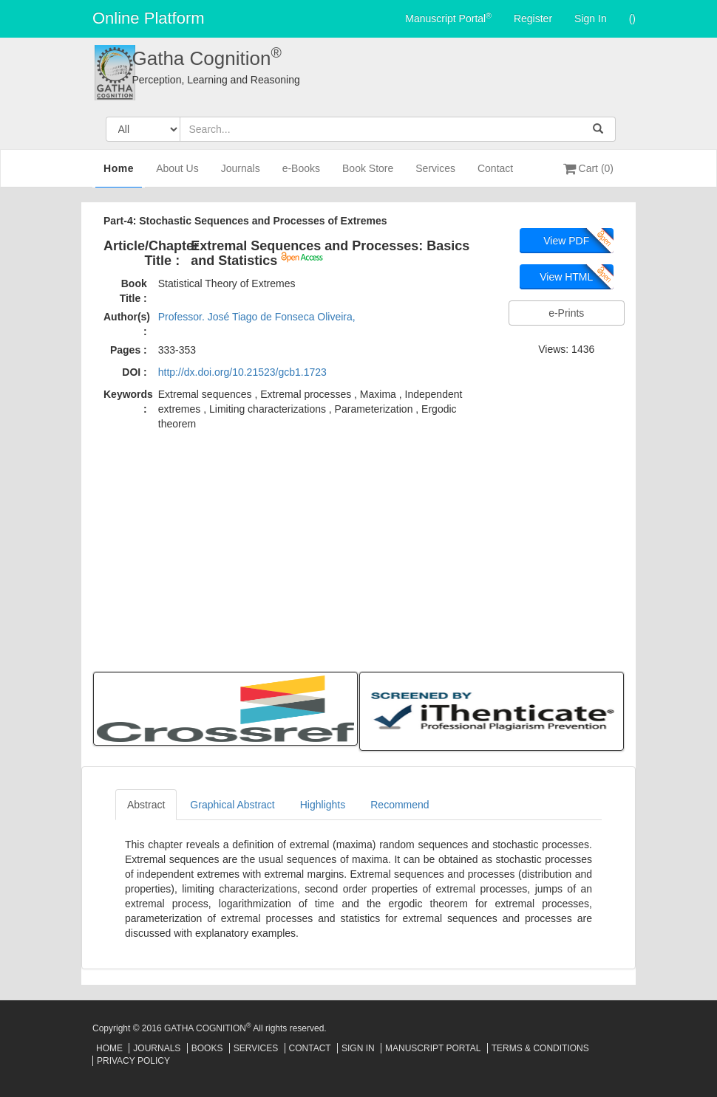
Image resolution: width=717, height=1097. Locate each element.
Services (435, 174)
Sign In (590, 18)
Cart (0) (588, 168)
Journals (240, 174)
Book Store (367, 174)
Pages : (128, 350)
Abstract (146, 805)
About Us (177, 174)
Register (533, 18)
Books (207, 1048)
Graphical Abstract (232, 805)
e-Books (301, 174)
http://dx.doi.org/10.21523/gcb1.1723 (242, 372)
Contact (495, 174)
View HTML (566, 277)
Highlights (322, 805)
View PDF (566, 241)
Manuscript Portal (448, 17)
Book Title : (133, 291)
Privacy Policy (133, 1061)
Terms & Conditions (540, 1048)
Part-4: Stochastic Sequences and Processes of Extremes (245, 221)
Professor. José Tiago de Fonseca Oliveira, (257, 317)
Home (118, 173)
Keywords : (128, 401)
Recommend (399, 805)
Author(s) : (126, 324)
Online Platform (148, 18)
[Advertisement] (358, 549)
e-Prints (566, 313)
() (632, 18)
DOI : (134, 372)
